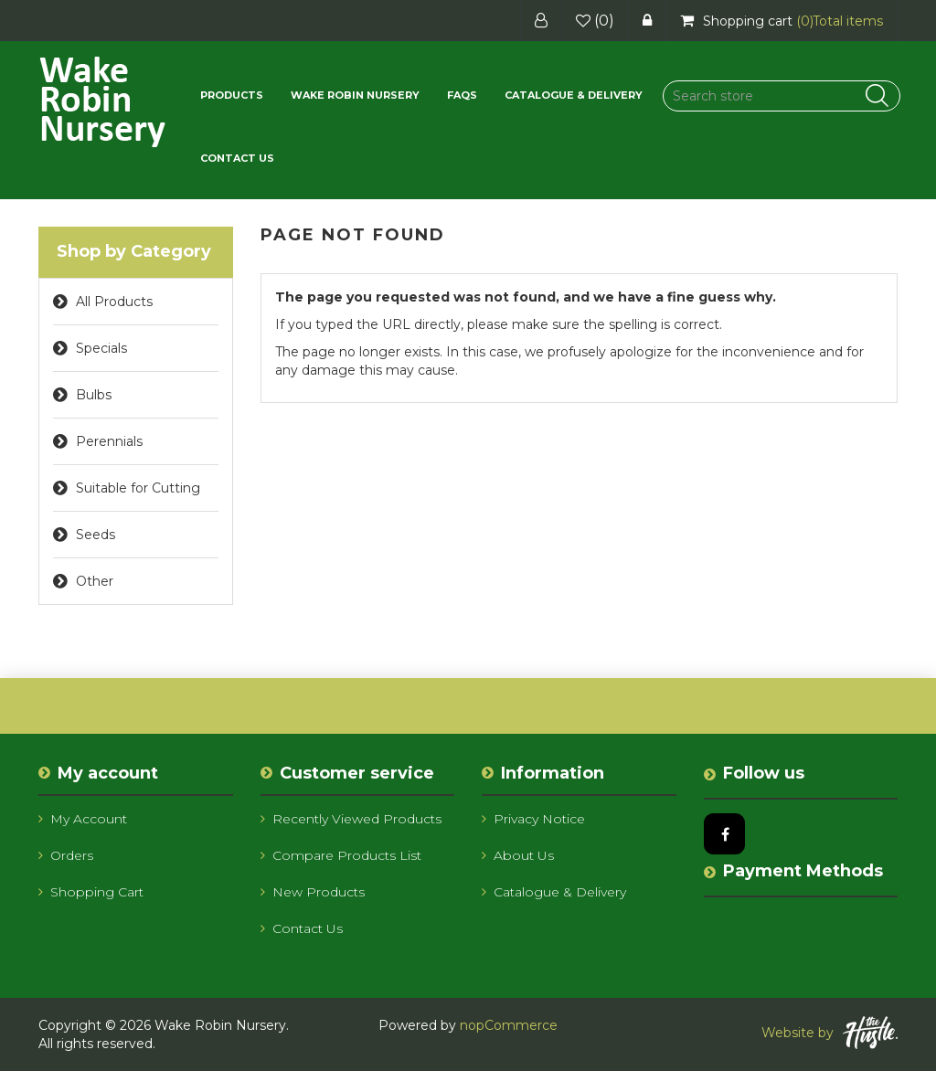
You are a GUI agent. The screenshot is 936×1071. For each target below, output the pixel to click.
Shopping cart (91, 892)
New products (313, 892)
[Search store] (781, 95)
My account (82, 819)
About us (518, 855)
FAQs (462, 95)
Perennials (109, 441)
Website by (829, 1033)
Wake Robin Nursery (355, 95)
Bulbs (94, 395)
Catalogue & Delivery (574, 95)
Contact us (237, 158)
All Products (114, 301)
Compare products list (341, 855)
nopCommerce (509, 1025)
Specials (101, 348)
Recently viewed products (351, 819)
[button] (231, 95)
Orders (65, 855)
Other (94, 581)
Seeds (95, 534)
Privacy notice (533, 819)
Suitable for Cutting (138, 488)
